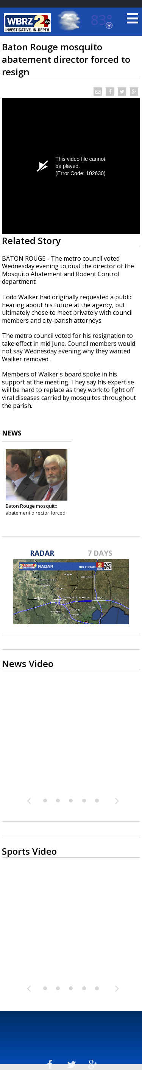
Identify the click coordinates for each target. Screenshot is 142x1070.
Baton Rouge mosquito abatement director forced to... (36, 512)
